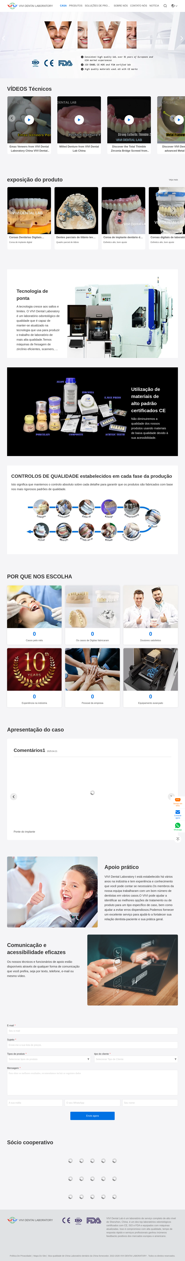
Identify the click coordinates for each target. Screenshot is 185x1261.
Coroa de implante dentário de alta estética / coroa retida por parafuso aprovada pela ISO (122, 237)
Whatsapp (178, 830)
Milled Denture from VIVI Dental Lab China (79, 148)
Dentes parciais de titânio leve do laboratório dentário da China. (75, 237)
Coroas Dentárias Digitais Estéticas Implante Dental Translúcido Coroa (25, 237)
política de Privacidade (20, 1256)
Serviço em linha (177, 805)
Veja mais (173, 180)
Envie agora (92, 1116)
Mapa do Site (39, 1256)
